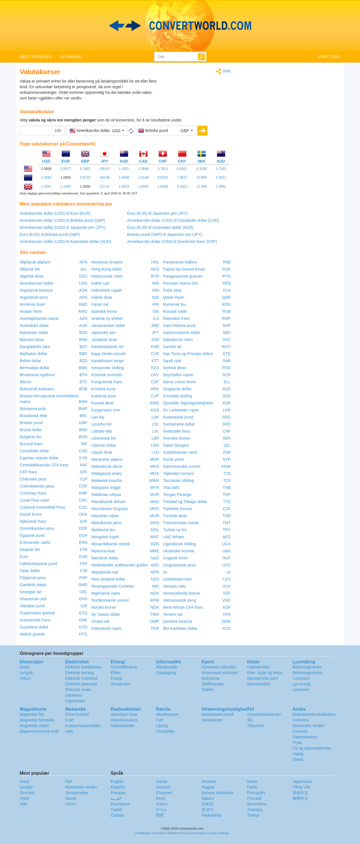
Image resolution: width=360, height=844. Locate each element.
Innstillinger (143, 833)
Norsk (252, 781)
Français (118, 792)
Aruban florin (31, 311)
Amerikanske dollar (36, 283)
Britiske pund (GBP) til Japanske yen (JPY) (164, 234)
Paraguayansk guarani (182, 276)
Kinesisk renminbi (106, 375)
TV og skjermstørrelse (311, 748)
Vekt (69, 731)
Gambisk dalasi (33, 584)
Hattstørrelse (258, 667)
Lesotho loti (101, 424)
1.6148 (143, 178)
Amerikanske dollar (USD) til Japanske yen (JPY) (62, 227)
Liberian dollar (103, 445)
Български (120, 804)
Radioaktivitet (122, 725)
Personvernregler (193, 833)
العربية (116, 798)
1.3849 (143, 169)
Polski (252, 787)
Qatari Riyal (173, 297)
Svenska (254, 809)
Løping (162, 725)
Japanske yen (103, 332)
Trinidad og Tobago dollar (185, 501)
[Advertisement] (195, 92)
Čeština (117, 815)
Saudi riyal (172, 360)
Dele (223, 71)
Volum (25, 678)
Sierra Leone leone (179, 382)
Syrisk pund (173, 459)
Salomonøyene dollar (181, 332)
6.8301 (182, 169)
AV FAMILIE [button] (70, 56)
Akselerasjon (167, 714)
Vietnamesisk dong (179, 600)
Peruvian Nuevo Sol (180, 283)
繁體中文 (300, 798)
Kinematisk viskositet (220, 672)
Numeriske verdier (308, 725)
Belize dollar (30, 360)
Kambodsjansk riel (107, 346)
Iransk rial (100, 304)
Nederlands (212, 815)
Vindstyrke (165, 731)
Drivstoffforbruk (124, 667)
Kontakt (159, 833)
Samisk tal (172, 346)
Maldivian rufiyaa (106, 494)
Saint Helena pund (179, 325)
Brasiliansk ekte (33, 415)
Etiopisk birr (30, 549)
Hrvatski (209, 781)
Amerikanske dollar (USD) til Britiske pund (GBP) (62, 220)
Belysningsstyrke (307, 672)
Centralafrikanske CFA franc (44, 465)
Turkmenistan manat (181, 522)
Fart (159, 720)
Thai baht (171, 487)
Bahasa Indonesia (217, 792)
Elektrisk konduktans (83, 667)
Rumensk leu (174, 304)
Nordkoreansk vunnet (110, 600)
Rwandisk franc (176, 318)
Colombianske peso (37, 486)
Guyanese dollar (34, 627)
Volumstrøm (212, 720)
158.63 (104, 169)
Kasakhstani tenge (107, 360)
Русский (254, 798)
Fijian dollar (30, 570)
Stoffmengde (213, 684)
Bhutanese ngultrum (37, 375)
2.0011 (221, 178)
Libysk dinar (101, 452)
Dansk (161, 781)
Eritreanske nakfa (35, 542)
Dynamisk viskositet (219, 667)
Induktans (73, 695)
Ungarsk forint (175, 558)
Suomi (161, 804)
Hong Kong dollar (106, 269)
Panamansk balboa (180, 262)
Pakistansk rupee (106, 628)
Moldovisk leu (103, 530)
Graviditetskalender (264, 714)
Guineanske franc (35, 620)
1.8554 (143, 187)
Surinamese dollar (179, 424)
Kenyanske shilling (107, 367)
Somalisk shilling (177, 396)
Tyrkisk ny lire (175, 530)
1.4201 (124, 169)
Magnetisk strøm (34, 725)
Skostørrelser (258, 684)
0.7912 (163, 169)
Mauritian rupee (105, 515)
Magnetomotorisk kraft (39, 731)
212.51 (104, 187)
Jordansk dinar (104, 339)
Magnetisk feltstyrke (37, 720)
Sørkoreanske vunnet (181, 466)
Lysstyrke (300, 689)
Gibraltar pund (32, 606)
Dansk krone (31, 514)
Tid (249, 720)
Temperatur (120, 684)
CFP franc (28, 472)
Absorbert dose (124, 714)
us (165, 572)
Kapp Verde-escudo (108, 353)
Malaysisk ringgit (105, 487)
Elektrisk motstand (81, 678)
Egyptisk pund (32, 535)
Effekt (116, 672)
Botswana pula (33, 408)
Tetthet (207, 689)
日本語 (207, 804)
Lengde (26, 672)
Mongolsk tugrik (105, 537)
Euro (24, 556)
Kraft (69, 720)
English (117, 781)
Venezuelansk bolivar (181, 593)
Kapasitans (75, 701)
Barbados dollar (33, 353)
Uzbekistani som (177, 579)
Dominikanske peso (37, 528)
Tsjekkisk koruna (177, 508)
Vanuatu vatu (174, 586)
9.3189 (201, 169)
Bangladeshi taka (35, 346)
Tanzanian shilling (178, 480)
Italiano (208, 798)
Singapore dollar (177, 389)
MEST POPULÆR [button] (36, 56)
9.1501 (182, 187)
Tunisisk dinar (175, 515)
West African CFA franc (183, 607)
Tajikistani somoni (178, 473)
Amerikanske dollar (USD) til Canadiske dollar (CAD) (173, 220)
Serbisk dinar (174, 367)
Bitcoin (26, 382)
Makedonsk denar (107, 466)
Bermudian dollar (35, 367)
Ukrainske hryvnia (178, 551)
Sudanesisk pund (178, 417)
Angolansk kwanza (36, 290)
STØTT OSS (329, 56)
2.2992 (221, 187)
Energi (116, 678)
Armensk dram (32, 304)
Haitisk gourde (32, 634)
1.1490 (65, 187)
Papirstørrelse (304, 737)
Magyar (208, 787)
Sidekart (172, 833)
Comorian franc (33, 493)
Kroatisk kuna (103, 389)
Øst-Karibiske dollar (180, 628)
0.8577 (65, 169)
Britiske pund (31, 422)
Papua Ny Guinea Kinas (184, 269)
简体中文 (300, 792)
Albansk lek (30, 269)
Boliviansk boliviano (37, 389)
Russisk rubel (174, 311)
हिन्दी (159, 815)
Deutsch (163, 787)
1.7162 (221, 169)
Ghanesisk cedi (33, 599)
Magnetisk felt (32, 714)
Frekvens (300, 720)
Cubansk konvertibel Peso (43, 507)
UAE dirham (173, 537)
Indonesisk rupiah (106, 290)
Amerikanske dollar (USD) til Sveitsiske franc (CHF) (172, 241)
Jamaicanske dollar (108, 325)
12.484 (201, 187)
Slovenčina (256, 804)
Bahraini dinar (32, 339)
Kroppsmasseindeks (83, 725)
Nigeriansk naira (105, 593)
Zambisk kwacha (177, 621)
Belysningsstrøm (306, 667)
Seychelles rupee (178, 375)
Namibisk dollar (104, 558)
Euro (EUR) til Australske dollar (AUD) (160, 227)
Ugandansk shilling (179, 544)
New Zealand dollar (108, 579)
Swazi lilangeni (176, 445)
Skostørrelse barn (262, 678)
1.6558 (124, 178)
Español (118, 787)
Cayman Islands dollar (39, 458)
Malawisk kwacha (106, 480)
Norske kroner (103, 607)
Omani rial (100, 621)
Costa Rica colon (35, 500)
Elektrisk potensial (81, 684)
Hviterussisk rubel (106, 276)
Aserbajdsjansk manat (39, 318)
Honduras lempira (107, 262)
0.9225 (163, 178)
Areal (24, 667)
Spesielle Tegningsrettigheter (188, 403)
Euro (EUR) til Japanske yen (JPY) (157, 213)
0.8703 (85, 178)
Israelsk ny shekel (107, 318)
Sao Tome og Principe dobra (187, 353)
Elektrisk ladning (79, 672)
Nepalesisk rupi (104, 572)
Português (256, 792)
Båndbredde (166, 667)
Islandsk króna (104, 311)
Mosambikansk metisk (110, 544)
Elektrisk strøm (78, 689)
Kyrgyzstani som (105, 410)
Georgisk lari (31, 592)
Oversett (299, 731)
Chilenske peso (33, 479)
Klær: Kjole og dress (264, 672)
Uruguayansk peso (179, 565)
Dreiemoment (77, 714)
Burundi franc (31, 444)
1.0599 (163, 187)
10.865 (201, 178)
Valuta (297, 754)
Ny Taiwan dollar (105, 614)
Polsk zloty (172, 290)
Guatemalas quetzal (37, 613)
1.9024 (124, 187)
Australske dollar (34, 325)
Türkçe (253, 815)
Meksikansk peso (106, 522)
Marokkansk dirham (108, 501)
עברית (161, 809)
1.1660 (46, 178)
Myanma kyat (103, 551)
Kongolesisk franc (107, 382)
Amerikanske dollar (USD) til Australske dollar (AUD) (65, 241)
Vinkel (297, 759)
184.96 (104, 178)
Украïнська (302, 781)
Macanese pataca (107, 459)
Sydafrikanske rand (180, 452)
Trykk (297, 742)
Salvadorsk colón (178, 339)
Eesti (160, 798)
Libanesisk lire (103, 438)
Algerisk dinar (32, 276)
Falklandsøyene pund (38, 563)
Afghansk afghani (35, 262)
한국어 (207, 809)
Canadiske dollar (34, 451)
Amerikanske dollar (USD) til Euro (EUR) (55, 213)
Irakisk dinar (101, 297)
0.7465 (85, 169)
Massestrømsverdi (218, 714)
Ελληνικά (164, 792)
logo (180, 25)
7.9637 (182, 178)
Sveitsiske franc (176, 431)
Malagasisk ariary (106, 473)
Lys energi (301, 684)
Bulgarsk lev (30, 437)
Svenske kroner (176, 438)
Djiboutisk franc (33, 521)
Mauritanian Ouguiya (109, 508)
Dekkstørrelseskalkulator (314, 714)
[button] (97, 131)
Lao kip (97, 417)
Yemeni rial (172, 614)
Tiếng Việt (301, 787)
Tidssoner (255, 725)
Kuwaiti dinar (102, 403)
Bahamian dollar (34, 332)
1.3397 (46, 187)
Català (116, 809)
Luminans (301, 678)
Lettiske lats (101, 431)
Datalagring (166, 672)
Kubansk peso (103, 396)
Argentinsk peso (34, 297)
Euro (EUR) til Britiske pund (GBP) (50, 234)
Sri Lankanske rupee (181, 410)
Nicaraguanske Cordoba (112, 586)
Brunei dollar (31, 429)
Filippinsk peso (33, 577)
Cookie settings (218, 833)
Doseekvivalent (124, 720)
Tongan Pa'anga (177, 494)
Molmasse (211, 678)
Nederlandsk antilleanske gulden (119, 565)
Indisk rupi (100, 283)
